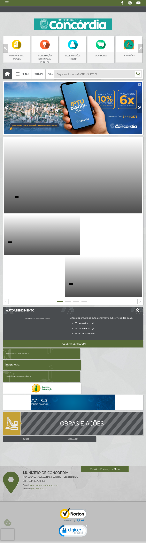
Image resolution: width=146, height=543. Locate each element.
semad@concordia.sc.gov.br (44, 421)
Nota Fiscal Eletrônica (17, 311)
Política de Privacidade (73, 539)
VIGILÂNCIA (73, 375)
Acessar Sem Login (73, 302)
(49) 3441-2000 (39, 424)
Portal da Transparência (18, 323)
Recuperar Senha (43, 276)
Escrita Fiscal (83, 311)
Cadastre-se (29, 276)
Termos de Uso (73, 536)
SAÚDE (26, 375)
